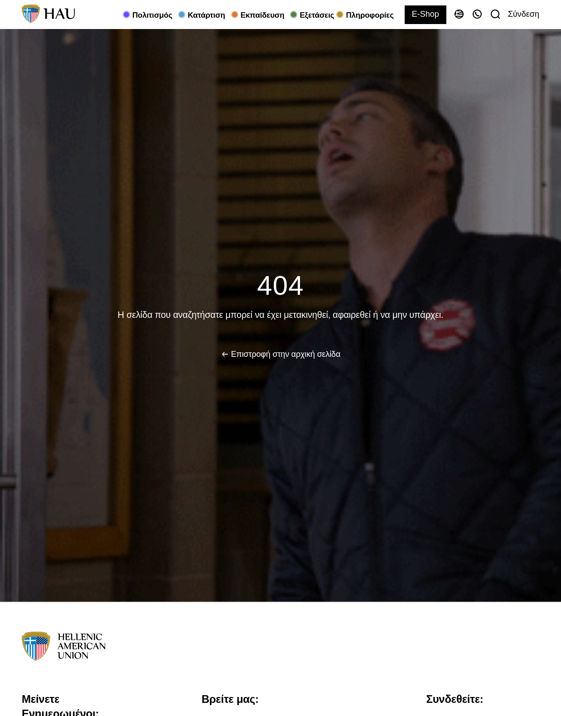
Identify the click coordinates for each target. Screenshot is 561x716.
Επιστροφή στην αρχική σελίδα (285, 354)
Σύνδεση (523, 14)
